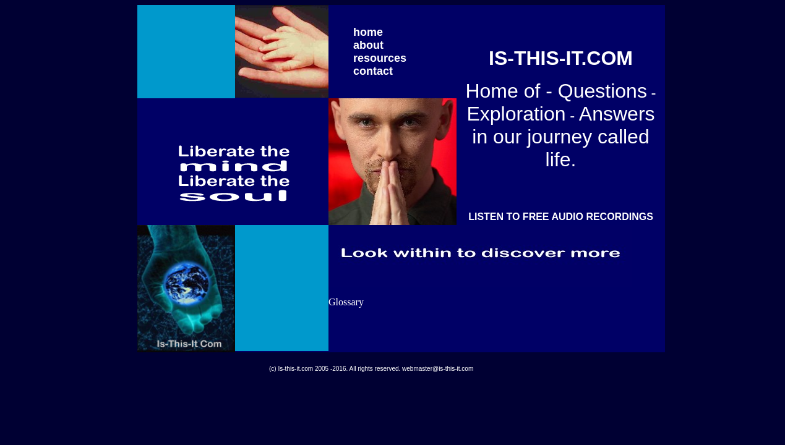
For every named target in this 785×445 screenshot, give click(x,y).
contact (373, 71)
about (368, 45)
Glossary (346, 302)
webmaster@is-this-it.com (437, 368)
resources (379, 58)
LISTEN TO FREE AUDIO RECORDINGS (560, 216)
